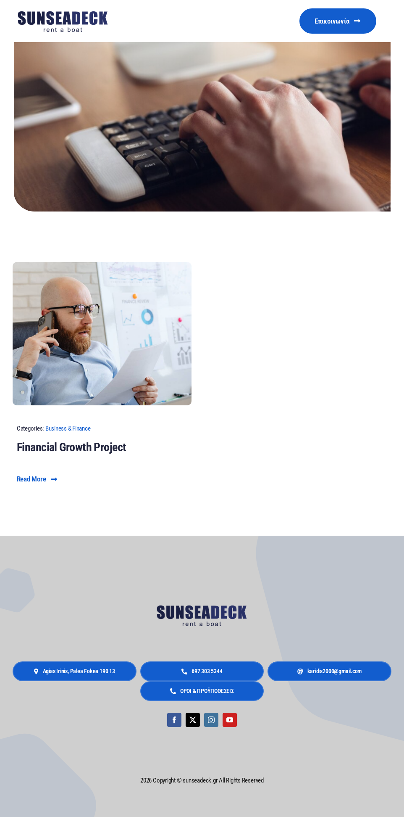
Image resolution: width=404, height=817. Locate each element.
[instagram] (211, 720)
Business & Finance (67, 428)
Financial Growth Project (71, 447)
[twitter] (193, 720)
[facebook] (174, 720)
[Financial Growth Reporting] (102, 265)
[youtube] (230, 720)
